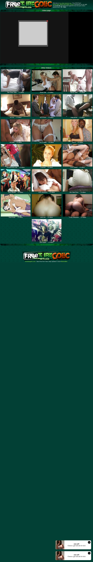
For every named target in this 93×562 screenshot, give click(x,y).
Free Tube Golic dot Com (65, 3)
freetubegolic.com (30, 261)
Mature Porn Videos (64, 4)
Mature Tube (56, 4)
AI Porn (72, 4)
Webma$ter (64, 261)
